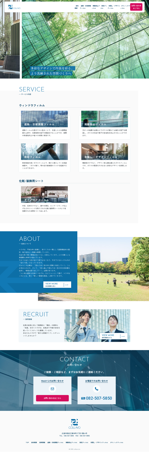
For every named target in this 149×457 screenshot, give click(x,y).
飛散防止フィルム (65, 6)
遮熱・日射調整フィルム (48, 6)
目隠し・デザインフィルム (95, 6)
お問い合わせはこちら (133, 5)
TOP (27, 447)
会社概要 (33, 6)
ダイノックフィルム (114, 6)
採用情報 (42, 447)
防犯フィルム (79, 6)
